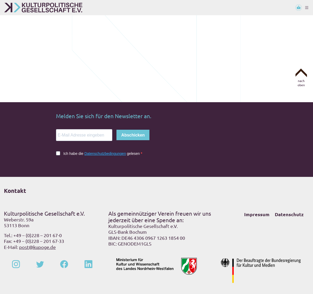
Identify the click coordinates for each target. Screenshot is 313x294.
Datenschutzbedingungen (105, 153)
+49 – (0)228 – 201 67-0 (37, 235)
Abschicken (133, 135)
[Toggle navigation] (306, 7)
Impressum (257, 214)
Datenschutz (289, 214)
